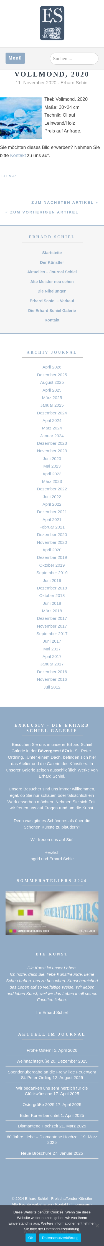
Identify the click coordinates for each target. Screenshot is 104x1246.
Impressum (80, 1204)
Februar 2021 (52, 527)
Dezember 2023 (52, 443)
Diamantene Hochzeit (38, 1126)
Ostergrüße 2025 (39, 1104)
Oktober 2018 (52, 595)
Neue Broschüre (36, 1153)
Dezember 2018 (52, 588)
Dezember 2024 (52, 413)
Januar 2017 (52, 664)
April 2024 (51, 420)
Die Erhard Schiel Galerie (52, 310)
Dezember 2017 (52, 618)
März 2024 (52, 428)
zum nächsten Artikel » (64, 202)
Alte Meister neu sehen (52, 281)
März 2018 (52, 610)
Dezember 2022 (52, 488)
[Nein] (97, 1225)
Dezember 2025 (52, 374)
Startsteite (52, 252)
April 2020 (51, 549)
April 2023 (51, 473)
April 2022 (51, 504)
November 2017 (52, 626)
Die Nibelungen (52, 291)
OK (31, 1238)
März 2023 (52, 481)
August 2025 (52, 382)
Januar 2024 (52, 435)
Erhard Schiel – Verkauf (52, 301)
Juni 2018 (52, 603)
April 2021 (51, 519)
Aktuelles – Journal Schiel (52, 272)
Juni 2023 (52, 458)
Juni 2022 (52, 496)
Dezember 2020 (52, 534)
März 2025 (52, 397)
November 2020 (52, 542)
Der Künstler (52, 262)
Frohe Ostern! (40, 1050)
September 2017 (51, 633)
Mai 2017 (51, 649)
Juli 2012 (52, 687)
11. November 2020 (36, 82)
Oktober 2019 (52, 565)
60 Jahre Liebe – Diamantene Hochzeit (43, 1136)
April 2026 (51, 367)
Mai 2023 (51, 466)
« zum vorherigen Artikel (42, 212)
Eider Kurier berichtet (40, 1115)
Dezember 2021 (52, 511)
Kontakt (18, 155)
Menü (15, 58)
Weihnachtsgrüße (32, 1061)
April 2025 (51, 390)
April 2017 (51, 656)
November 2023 (52, 450)
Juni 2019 (52, 580)
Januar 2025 (52, 405)
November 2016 (52, 679)
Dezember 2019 (52, 557)
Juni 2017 (52, 641)
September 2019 (51, 572)
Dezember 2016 (52, 671)
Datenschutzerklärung (60, 1238)
